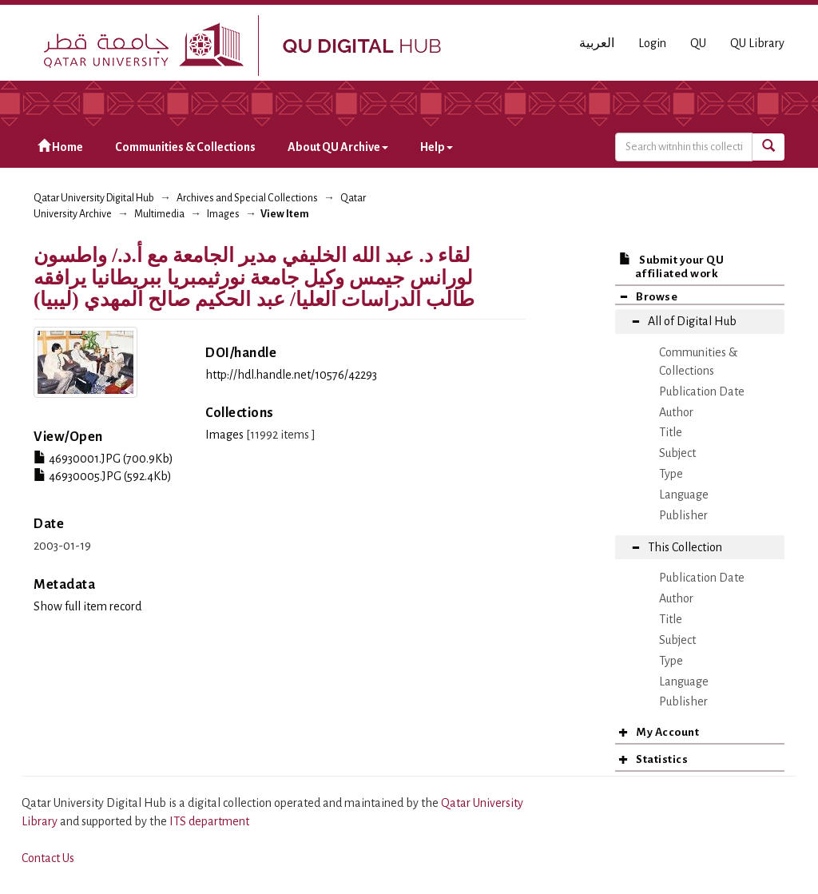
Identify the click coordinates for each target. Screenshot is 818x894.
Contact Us (48, 858)
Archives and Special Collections (247, 198)
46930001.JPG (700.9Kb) (103, 458)
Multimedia (159, 214)
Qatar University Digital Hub (94, 198)
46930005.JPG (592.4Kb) (103, 476)
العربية (596, 43)
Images (223, 214)
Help (436, 147)
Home (60, 146)
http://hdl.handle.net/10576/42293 (291, 374)
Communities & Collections (185, 147)
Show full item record (87, 606)
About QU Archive (338, 147)
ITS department (209, 821)
